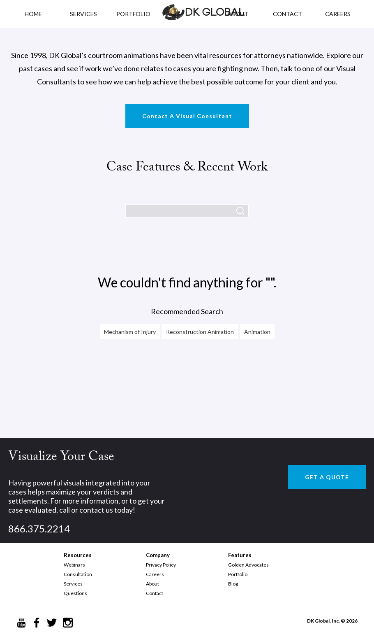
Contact (154, 593)
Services (83, 13)
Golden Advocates (248, 565)
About (152, 584)
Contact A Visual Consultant (187, 115)
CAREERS (338, 13)
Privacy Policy (161, 565)
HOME (33, 13)
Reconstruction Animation (200, 331)
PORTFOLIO (133, 13)
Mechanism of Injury (130, 331)
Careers (155, 574)
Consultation (78, 574)
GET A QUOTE (327, 477)
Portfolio (237, 574)
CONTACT (287, 13)
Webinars (74, 565)
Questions (75, 593)
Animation (257, 331)
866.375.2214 (39, 528)
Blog (233, 584)
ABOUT (237, 13)
